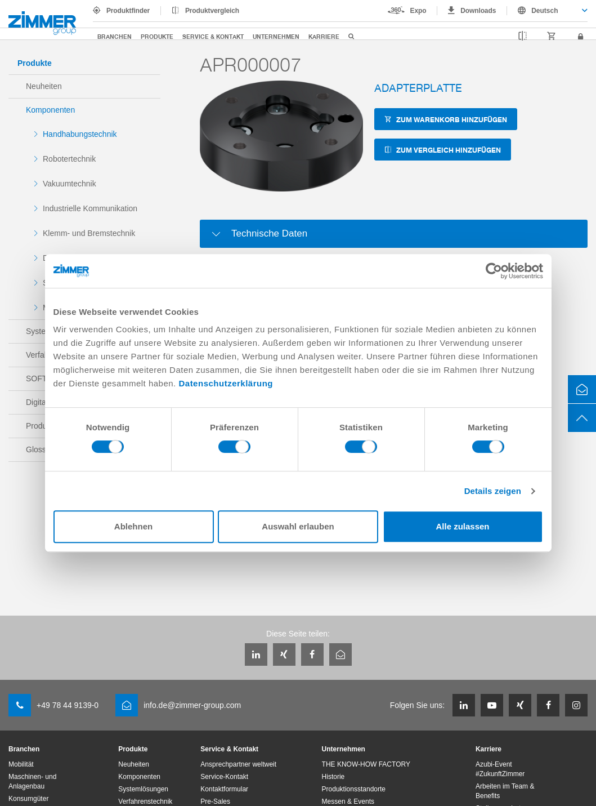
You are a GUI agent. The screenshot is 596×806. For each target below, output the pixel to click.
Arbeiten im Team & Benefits (505, 791)
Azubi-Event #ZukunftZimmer (500, 769)
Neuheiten (44, 86)
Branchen (114, 36)
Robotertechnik (69, 158)
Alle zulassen (462, 526)
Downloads (478, 11)
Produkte (157, 36)
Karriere (323, 36)
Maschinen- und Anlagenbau (32, 781)
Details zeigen (492, 491)
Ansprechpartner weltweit (238, 764)
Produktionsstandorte (354, 789)
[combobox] (547, 10)
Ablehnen (133, 526)
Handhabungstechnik (80, 134)
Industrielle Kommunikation (90, 208)
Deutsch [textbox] (544, 11)
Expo (418, 11)
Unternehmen (276, 36)
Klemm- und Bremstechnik (89, 233)
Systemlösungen (143, 789)
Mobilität (21, 764)
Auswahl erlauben (298, 526)
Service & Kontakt (213, 36)
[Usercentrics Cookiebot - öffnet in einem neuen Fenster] (494, 270)
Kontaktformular (224, 789)
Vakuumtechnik (69, 183)
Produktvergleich (212, 11)
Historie (333, 777)
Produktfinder (128, 11)
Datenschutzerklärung (225, 383)
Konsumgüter (28, 799)
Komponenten (50, 109)
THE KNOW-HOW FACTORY (366, 764)
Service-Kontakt (224, 777)
